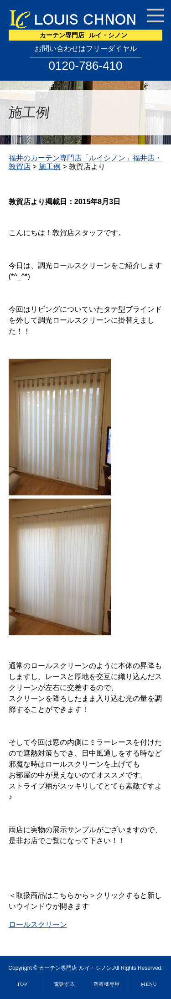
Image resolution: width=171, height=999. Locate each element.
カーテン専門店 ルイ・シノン (75, 968)
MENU (149, 984)
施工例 (50, 166)
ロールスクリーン (38, 924)
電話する (64, 984)
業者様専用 (106, 984)
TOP (22, 984)
